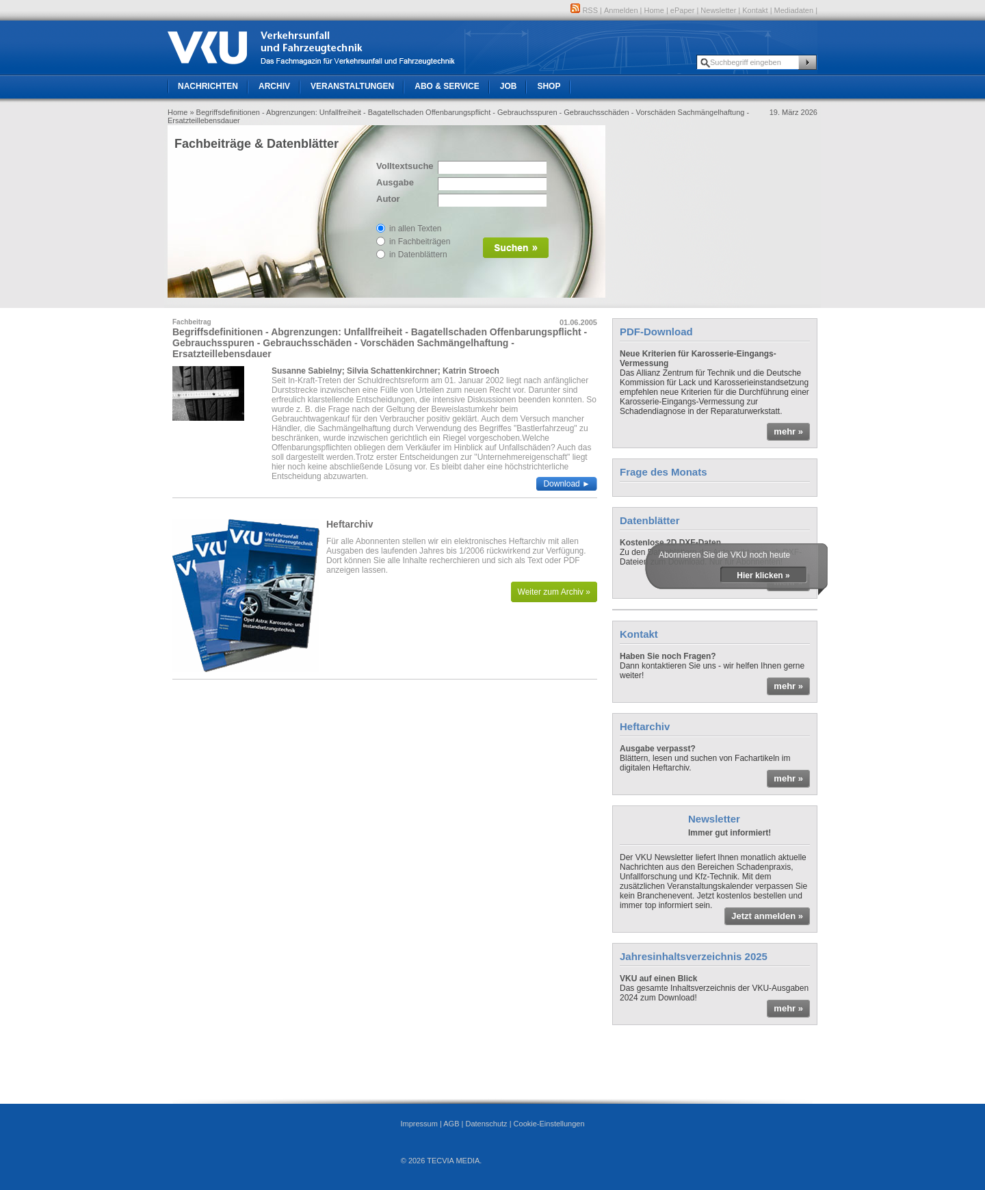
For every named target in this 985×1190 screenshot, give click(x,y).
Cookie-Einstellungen (549, 1124)
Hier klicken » (763, 575)
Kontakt (754, 10)
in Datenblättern (418, 254)
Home (654, 10)
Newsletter (718, 10)
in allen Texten (415, 228)
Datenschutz (486, 1124)
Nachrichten (208, 86)
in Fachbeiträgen (419, 241)
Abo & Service (447, 86)
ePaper (682, 10)
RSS (584, 10)
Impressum (418, 1124)
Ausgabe (395, 182)
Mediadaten (794, 10)
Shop (548, 86)
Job (508, 86)
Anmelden (621, 10)
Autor (388, 199)
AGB (451, 1124)
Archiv (274, 86)
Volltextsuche (403, 166)
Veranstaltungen (352, 86)
